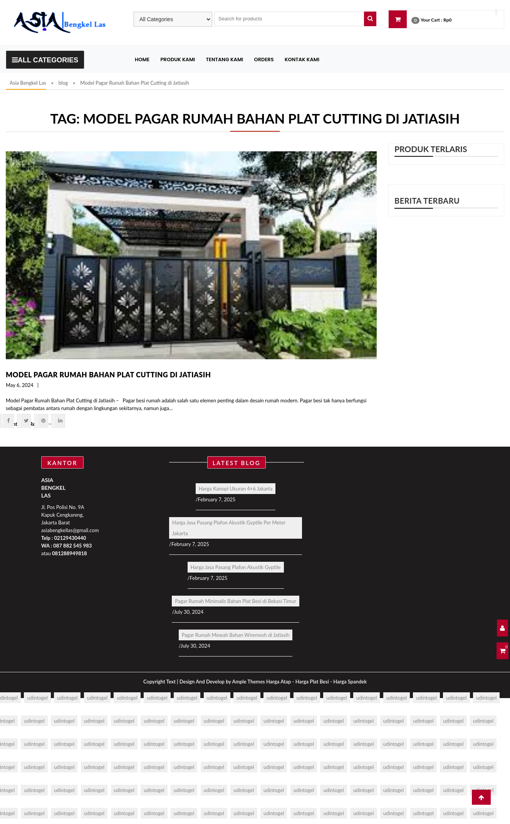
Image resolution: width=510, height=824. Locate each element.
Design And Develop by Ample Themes (223, 681)
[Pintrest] (43, 420)
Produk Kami (177, 59)
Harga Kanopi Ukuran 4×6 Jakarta (236, 489)
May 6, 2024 (20, 385)
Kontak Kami (302, 59)
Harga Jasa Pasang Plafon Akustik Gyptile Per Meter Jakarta (228, 527)
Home (142, 59)
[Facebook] (8, 420)
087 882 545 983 (72, 546)
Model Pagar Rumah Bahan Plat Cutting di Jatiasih (108, 374)
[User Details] (502, 628)
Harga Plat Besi (312, 681)
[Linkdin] (60, 420)
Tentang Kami (224, 59)
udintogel (37, 698)
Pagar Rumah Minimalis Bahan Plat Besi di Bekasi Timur (235, 601)
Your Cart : (431, 20)
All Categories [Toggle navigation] (45, 60)
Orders (264, 59)
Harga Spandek (350, 681)
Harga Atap (278, 681)
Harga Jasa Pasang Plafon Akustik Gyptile (236, 567)
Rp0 (447, 20)
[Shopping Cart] (502, 650)
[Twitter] (25, 420)
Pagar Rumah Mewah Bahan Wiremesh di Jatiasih (236, 635)
